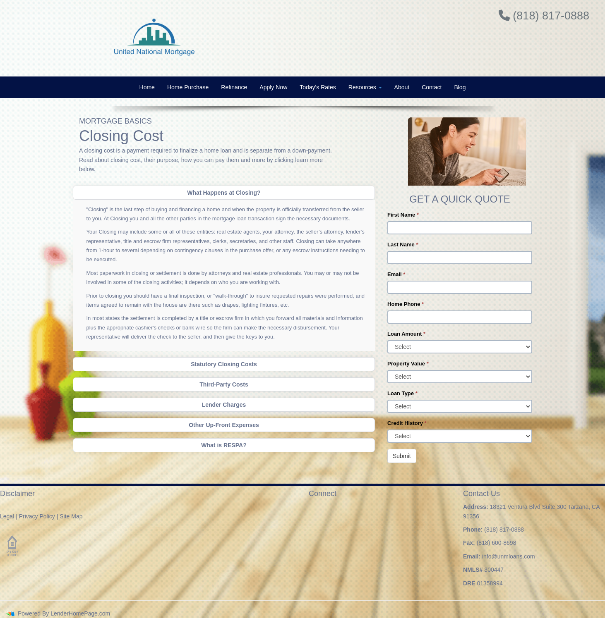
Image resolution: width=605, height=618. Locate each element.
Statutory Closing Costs (224, 364)
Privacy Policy (37, 516)
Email (396, 274)
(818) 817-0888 (504, 529)
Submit (402, 456)
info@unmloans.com (508, 556)
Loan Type (402, 393)
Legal (7, 516)
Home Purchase (188, 87)
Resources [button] (365, 87)
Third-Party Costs (223, 384)
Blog (460, 87)
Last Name (402, 244)
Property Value (408, 363)
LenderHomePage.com (80, 613)
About (402, 87)
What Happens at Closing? (223, 192)
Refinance (234, 87)
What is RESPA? (223, 445)
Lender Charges (224, 404)
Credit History (407, 423)
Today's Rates (318, 87)
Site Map (71, 516)
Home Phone (405, 304)
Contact (432, 87)
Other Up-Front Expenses (224, 425)
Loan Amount (406, 334)
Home (147, 87)
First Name (403, 215)
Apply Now (273, 87)
